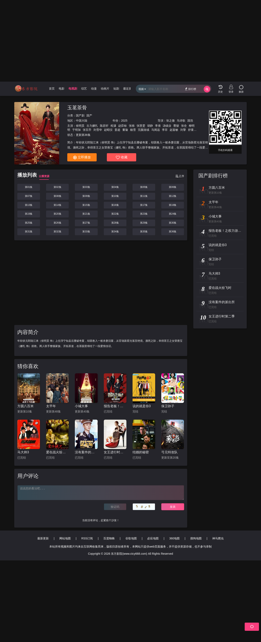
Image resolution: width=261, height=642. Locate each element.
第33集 (86, 231)
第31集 (28, 231)
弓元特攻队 (169, 452)
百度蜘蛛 (109, 538)
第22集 (115, 213)
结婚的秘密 (141, 452)
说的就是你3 (142, 406)
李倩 (158, 125)
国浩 (190, 120)
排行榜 (190, 89)
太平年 (51, 406)
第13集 (28, 205)
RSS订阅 (87, 538)
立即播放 (82, 157)
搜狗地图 (196, 538)
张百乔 (87, 129)
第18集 (172, 205)
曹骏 (176, 125)
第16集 (115, 205)
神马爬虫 (218, 538)
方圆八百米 (25, 406)
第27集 (86, 222)
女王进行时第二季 (115, 452)
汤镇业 (167, 125)
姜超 (117, 129)
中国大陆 (81, 120)
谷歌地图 (131, 538)
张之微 (170, 120)
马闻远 (155, 129)
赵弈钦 (122, 125)
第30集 (172, 222)
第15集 (86, 205)
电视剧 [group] (73, 88)
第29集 (144, 222)
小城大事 (81, 406)
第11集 (144, 196)
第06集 (172, 187)
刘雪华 (97, 129)
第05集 (144, 187)
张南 (132, 125)
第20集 (57, 213)
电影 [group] (61, 88)
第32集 (57, 231)
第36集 (172, 231)
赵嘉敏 (174, 129)
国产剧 (80, 115)
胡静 (150, 125)
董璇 (125, 129)
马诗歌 (181, 120)
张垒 (184, 125)
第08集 (57, 196)
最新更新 (43, 538)
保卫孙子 (167, 406)
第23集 (144, 213)
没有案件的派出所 (86, 452)
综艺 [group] (84, 88)
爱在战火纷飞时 (57, 452)
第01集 (28, 187)
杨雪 (133, 129)
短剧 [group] (116, 88)
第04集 (115, 187)
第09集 (86, 196)
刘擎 (183, 129)
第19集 (28, 213)
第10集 (115, 196)
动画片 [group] (105, 88)
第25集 (28, 222)
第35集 (144, 231)
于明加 (76, 129)
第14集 (57, 205)
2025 (124, 120)
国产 (89, 115)
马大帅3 (23, 452)
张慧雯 (141, 125)
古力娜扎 (92, 125)
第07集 (28, 196)
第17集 (144, 205)
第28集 (115, 222)
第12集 (172, 196)
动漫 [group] (94, 88)
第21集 (86, 213)
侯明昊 (80, 125)
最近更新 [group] (129, 88)
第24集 (172, 213)
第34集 (115, 231)
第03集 (86, 187)
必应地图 (153, 538)
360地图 (174, 538)
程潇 (113, 125)
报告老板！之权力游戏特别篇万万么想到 (115, 406)
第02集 (57, 187)
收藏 (121, 157)
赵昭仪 (108, 129)
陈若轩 (104, 125)
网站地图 (65, 538)
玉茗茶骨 (77, 107)
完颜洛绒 (143, 129)
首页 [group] (52, 88)
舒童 (191, 129)
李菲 (165, 129)
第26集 (57, 222)
